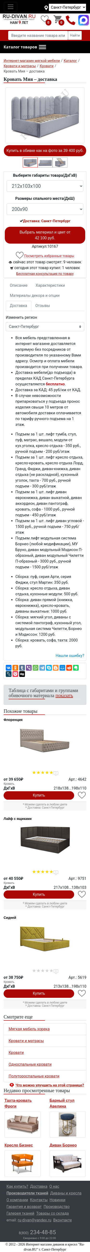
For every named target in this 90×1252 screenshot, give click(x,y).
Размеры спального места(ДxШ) (45, 198)
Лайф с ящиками (18, 819)
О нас (54, 1186)
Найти (75, 35)
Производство (57, 1206)
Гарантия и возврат (24, 1206)
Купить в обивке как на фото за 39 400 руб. (45, 151)
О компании (17, 1200)
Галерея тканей (20, 1213)
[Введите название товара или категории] (38, 35)
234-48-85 (37, 1232)
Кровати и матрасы (26, 1040)
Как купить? (17, 1186)
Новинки (58, 1200)
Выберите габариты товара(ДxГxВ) (45, 175)
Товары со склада (52, 1213)
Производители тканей (27, 1193)
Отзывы (42, 305)
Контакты (39, 1200)
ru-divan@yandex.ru (34, 1220)
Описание (19, 285)
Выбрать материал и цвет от (45, 235)
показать (64, 695)
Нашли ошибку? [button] (70, 655)
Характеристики (50, 285)
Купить (39, 795)
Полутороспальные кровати (34, 1076)
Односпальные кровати (30, 1064)
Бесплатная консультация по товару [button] (45, 274)
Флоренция (13, 720)
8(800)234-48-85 (70, 20)
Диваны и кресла (65, 1193)
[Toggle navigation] (10, 7)
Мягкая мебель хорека (29, 1029)
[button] (24, 47)
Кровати (16, 1052)
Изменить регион (21, 317)
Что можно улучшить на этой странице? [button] (50, 1085)
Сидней (10, 918)
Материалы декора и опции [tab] (35, 295)
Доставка (18, 305)
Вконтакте (62, 1220)
